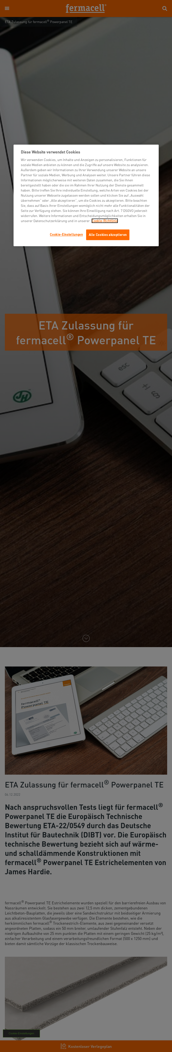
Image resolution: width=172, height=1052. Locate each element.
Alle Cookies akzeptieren (108, 235)
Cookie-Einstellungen (66, 235)
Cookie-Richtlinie (105, 221)
